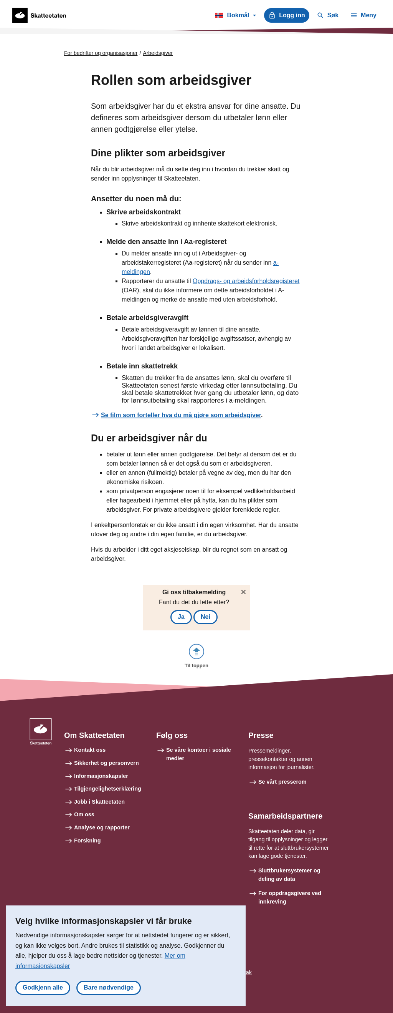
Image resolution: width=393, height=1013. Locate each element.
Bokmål (235, 16)
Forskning (87, 840)
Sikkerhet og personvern (106, 763)
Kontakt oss (90, 750)
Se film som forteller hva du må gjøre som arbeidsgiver (181, 415)
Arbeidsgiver (158, 53)
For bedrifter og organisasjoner (100, 53)
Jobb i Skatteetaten (99, 802)
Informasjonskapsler (101, 776)
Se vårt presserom (282, 782)
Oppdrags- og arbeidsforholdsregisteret (246, 281)
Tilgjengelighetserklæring (107, 789)
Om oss (84, 814)
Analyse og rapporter (102, 827)
